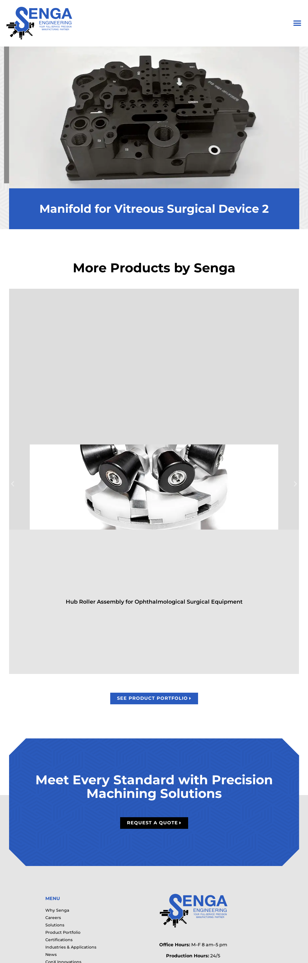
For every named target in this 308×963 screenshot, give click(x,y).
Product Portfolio (62, 932)
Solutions (54, 925)
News (51, 954)
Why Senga (57, 910)
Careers (53, 917)
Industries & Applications (70, 947)
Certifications (59, 939)
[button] (297, 23)
